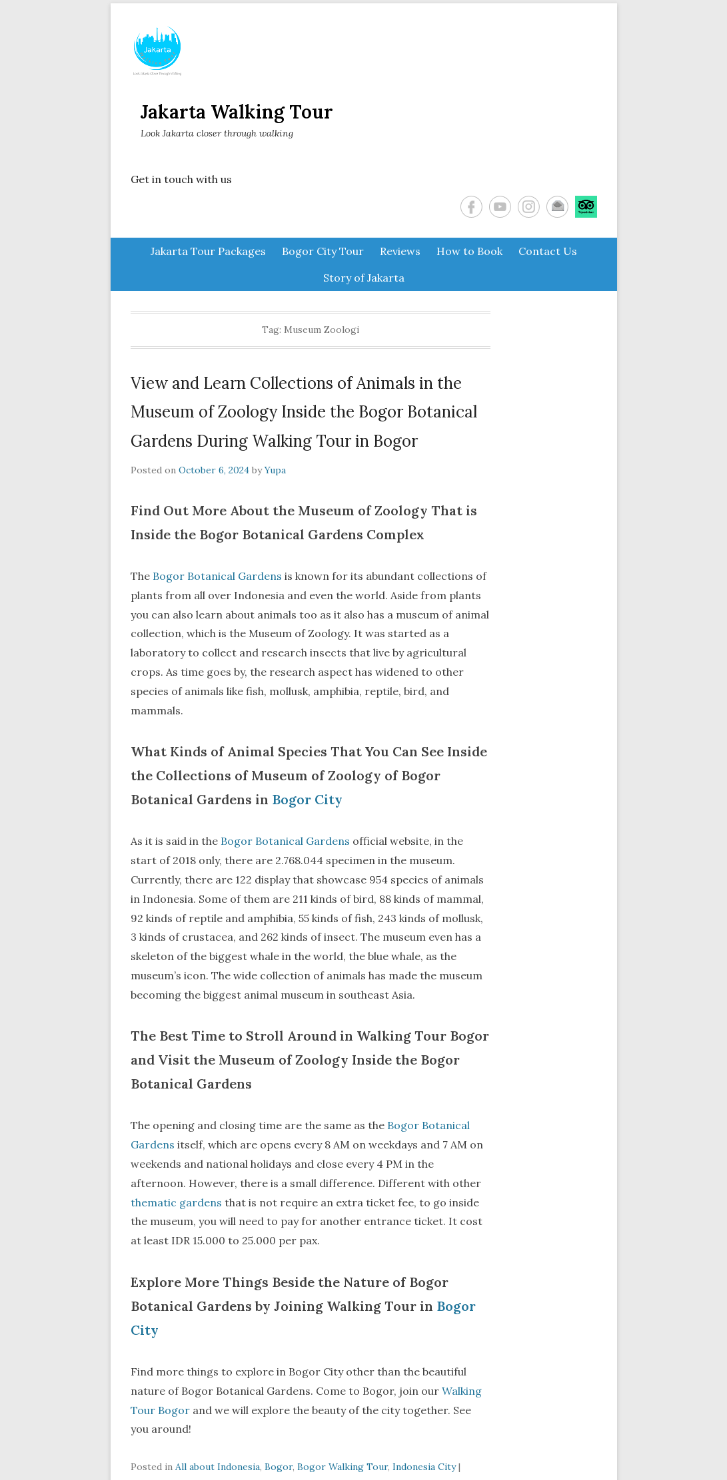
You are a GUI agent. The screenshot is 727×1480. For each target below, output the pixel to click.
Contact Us (547, 251)
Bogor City (307, 799)
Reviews (400, 251)
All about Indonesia (217, 1467)
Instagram (529, 207)
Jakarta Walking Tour (237, 112)
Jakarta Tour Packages (208, 251)
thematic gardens (176, 1202)
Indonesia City (424, 1467)
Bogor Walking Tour (342, 1467)
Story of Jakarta (363, 277)
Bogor (279, 1467)
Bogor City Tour (323, 251)
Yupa (275, 470)
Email (557, 207)
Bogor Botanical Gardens (217, 576)
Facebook (471, 207)
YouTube (500, 207)
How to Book (469, 251)
